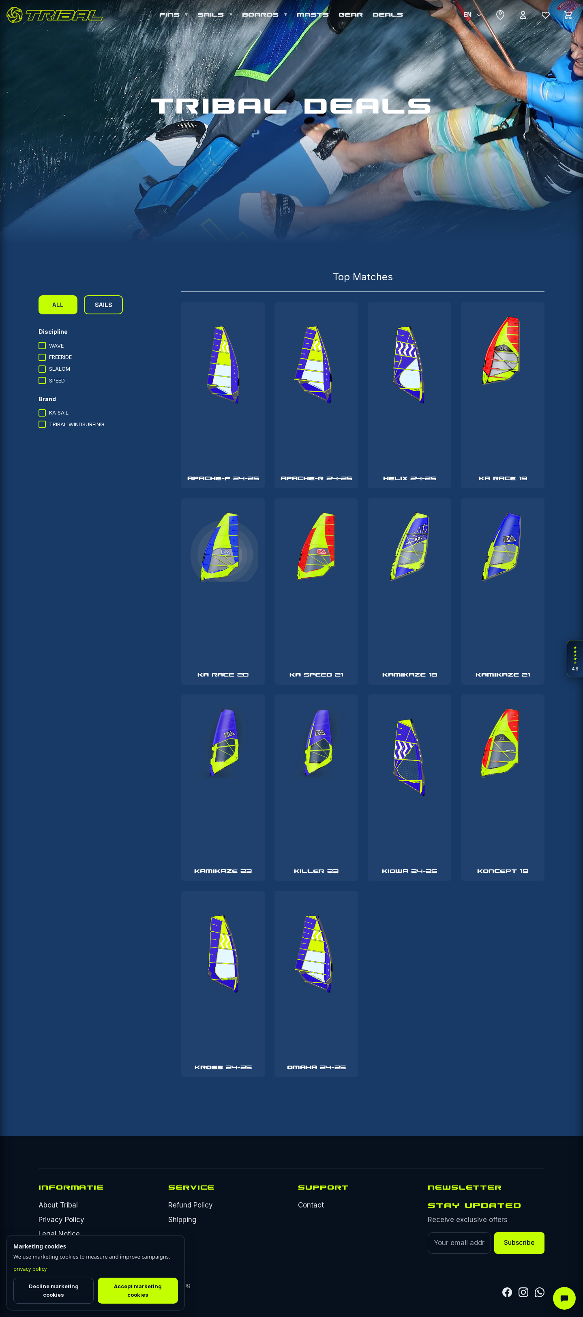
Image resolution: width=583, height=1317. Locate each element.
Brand (47, 398)
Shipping (182, 1220)
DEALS (388, 15)
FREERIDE (55, 357)
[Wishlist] (546, 15)
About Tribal (58, 1205)
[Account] (523, 15)
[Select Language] (472, 15)
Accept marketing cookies (138, 1290)
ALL (58, 305)
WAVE (51, 345)
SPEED (52, 380)
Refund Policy (190, 1205)
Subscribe (519, 1242)
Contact (311, 1205)
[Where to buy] (500, 15)
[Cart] (568, 15)
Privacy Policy (61, 1220)
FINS (171, 15)
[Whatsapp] (539, 1292)
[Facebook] (507, 1292)
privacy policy (30, 1268)
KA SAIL (54, 413)
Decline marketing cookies (54, 1290)
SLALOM (54, 369)
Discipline (53, 331)
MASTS (313, 15)
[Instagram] (523, 1292)
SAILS (212, 15)
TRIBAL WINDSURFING (71, 424)
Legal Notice (59, 1234)
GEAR (351, 15)
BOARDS (262, 15)
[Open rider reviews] (575, 658)
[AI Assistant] (564, 1298)
